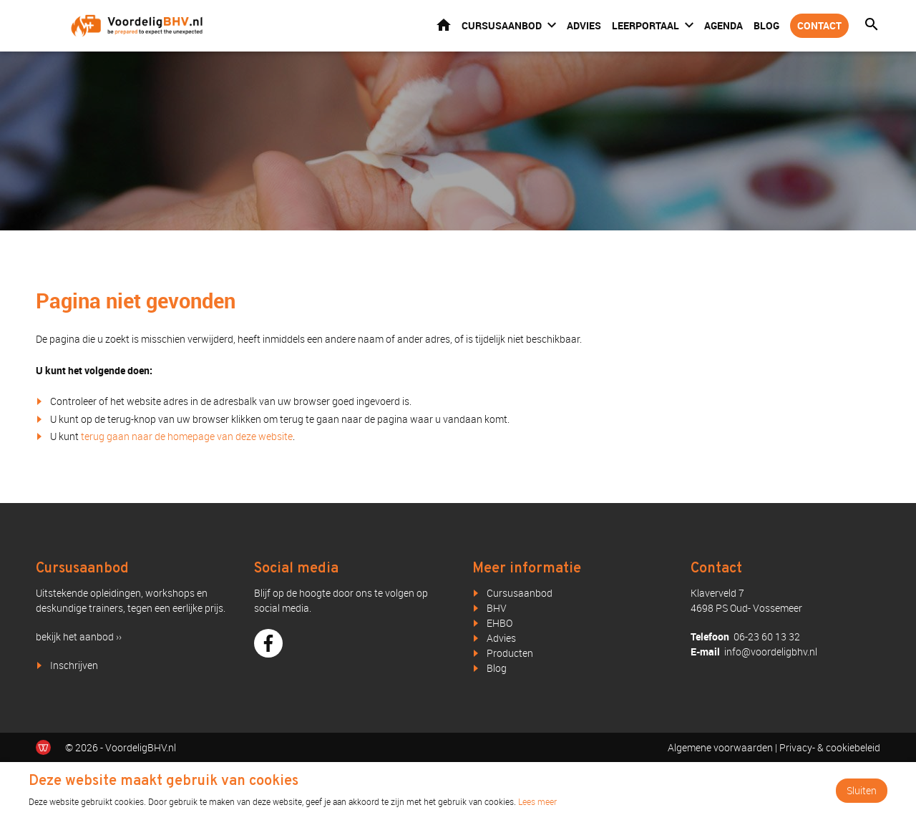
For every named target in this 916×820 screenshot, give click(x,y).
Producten (510, 653)
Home (444, 24)
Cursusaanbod (502, 25)
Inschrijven (74, 665)
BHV (497, 608)
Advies (584, 25)
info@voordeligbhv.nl (770, 651)
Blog (766, 25)
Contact (819, 25)
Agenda (723, 25)
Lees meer (537, 801)
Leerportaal (645, 25)
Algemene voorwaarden (720, 747)
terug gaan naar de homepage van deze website (187, 436)
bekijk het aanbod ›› (79, 636)
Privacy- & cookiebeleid (829, 747)
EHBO (499, 623)
